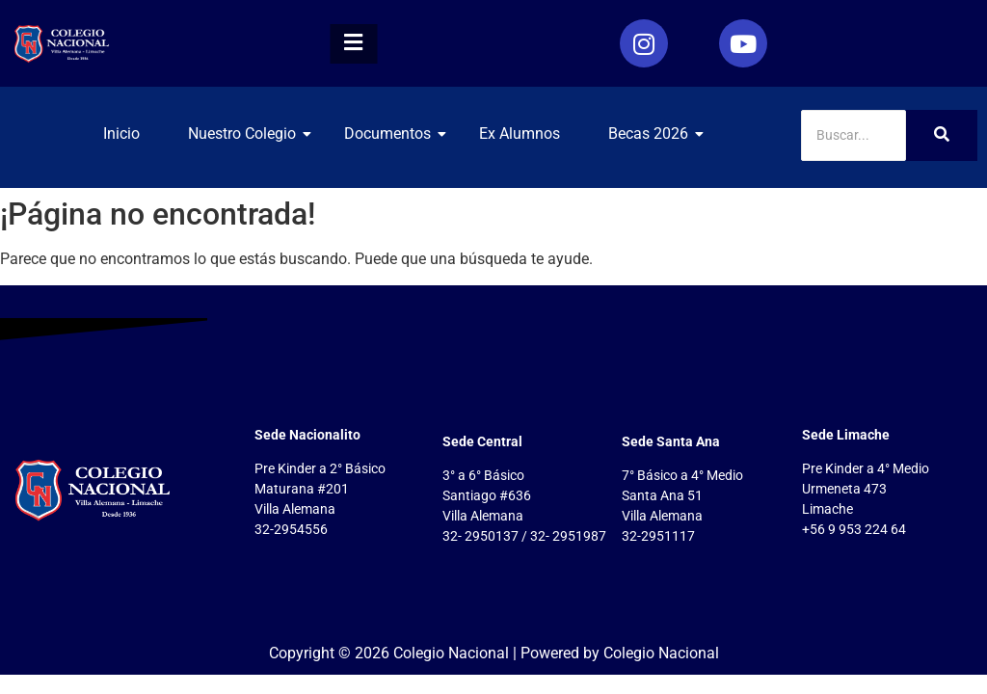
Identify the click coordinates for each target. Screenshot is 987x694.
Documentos (394, 133)
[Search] (853, 135)
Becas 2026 (655, 133)
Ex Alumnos (519, 133)
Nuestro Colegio (249, 133)
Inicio (121, 133)
